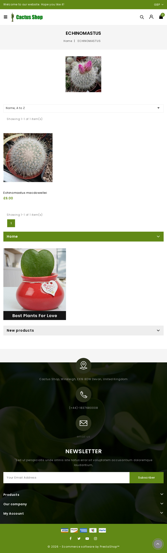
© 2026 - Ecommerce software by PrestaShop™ (83, 547)
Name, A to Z (83, 108)
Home (12, 236)
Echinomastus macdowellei (25, 193)
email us (83, 436)
